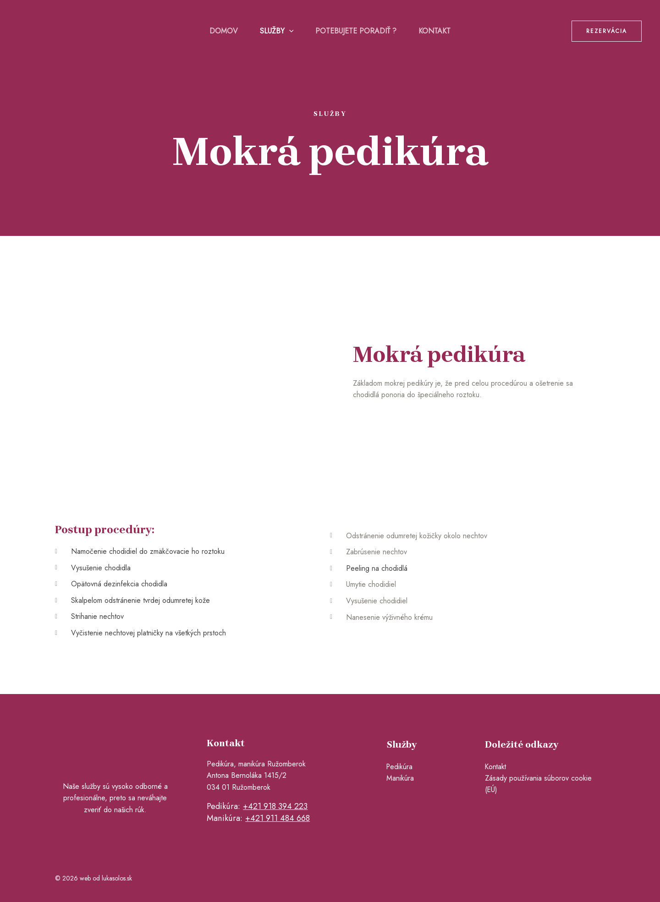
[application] (289, 31)
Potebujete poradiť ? (355, 31)
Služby (277, 31)
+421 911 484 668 (277, 818)
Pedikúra (399, 766)
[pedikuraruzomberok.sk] (64, 30)
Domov (223, 31)
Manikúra (400, 778)
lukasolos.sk (117, 877)
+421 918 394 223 (275, 806)
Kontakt (434, 31)
